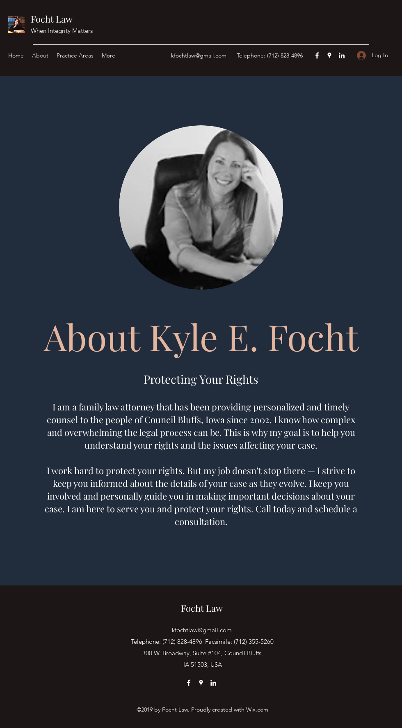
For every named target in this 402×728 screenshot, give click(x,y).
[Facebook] (317, 55)
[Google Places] (329, 55)
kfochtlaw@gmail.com (198, 55)
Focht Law (52, 19)
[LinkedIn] (342, 55)
